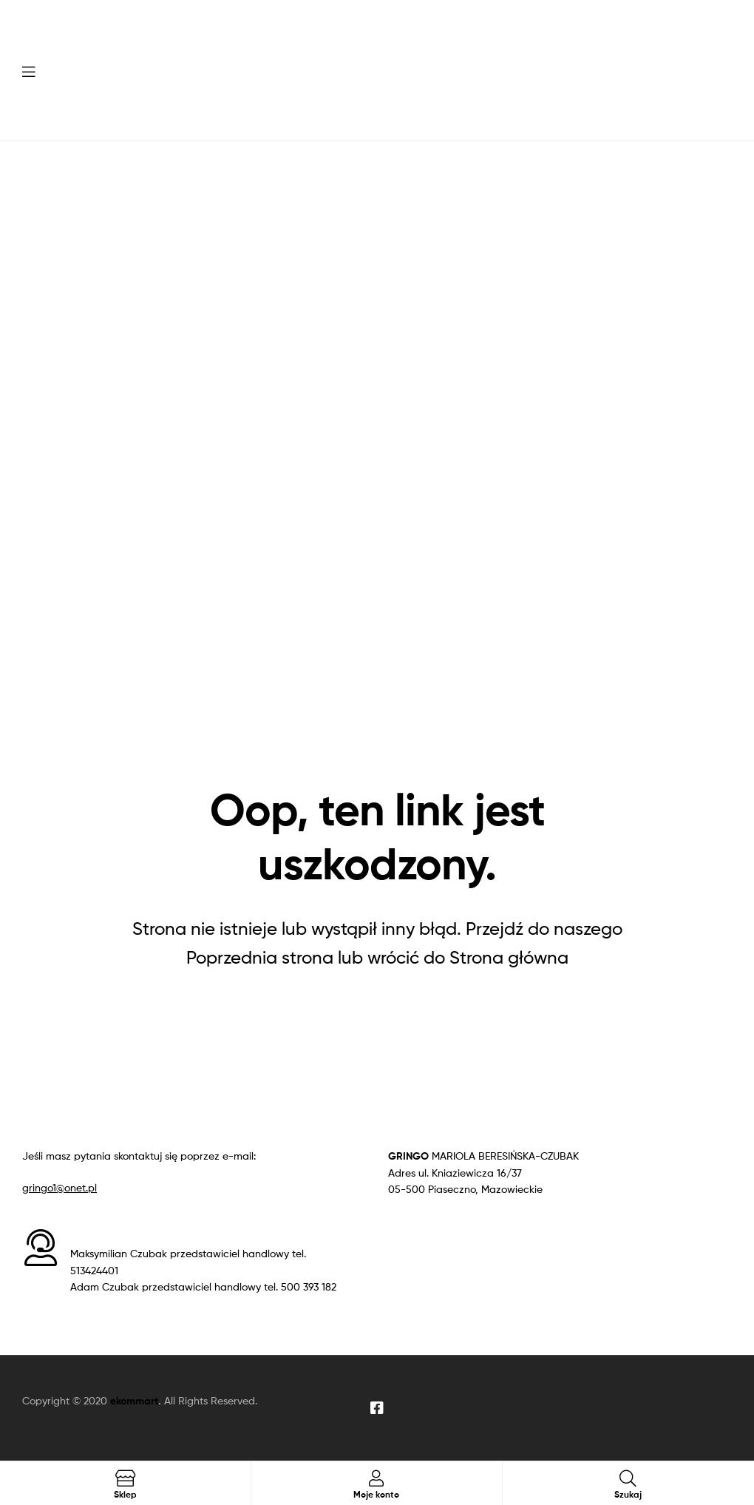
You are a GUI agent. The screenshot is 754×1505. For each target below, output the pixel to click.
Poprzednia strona (259, 957)
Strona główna (508, 957)
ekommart (134, 1400)
